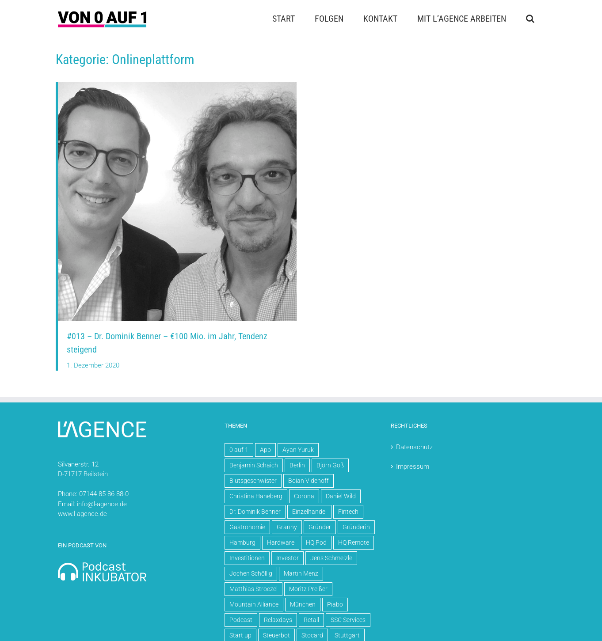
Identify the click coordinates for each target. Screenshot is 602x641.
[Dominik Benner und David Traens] (177, 85)
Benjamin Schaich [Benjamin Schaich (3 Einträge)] (253, 465)
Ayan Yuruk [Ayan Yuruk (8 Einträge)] (298, 449)
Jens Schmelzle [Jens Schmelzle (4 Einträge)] (331, 557)
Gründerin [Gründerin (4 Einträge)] (356, 527)
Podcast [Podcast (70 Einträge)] (240, 619)
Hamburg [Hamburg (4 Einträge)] (242, 542)
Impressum (412, 466)
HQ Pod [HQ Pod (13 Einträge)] (316, 542)
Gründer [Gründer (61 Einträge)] (320, 527)
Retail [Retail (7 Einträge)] (311, 619)
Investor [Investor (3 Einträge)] (287, 557)
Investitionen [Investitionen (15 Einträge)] (247, 557)
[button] (530, 18)
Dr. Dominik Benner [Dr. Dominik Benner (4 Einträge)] (255, 511)
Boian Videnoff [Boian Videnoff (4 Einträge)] (308, 480)
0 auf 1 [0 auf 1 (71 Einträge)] (238, 449)
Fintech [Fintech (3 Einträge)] (348, 511)
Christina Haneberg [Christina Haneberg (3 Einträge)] (255, 496)
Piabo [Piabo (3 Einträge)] (335, 604)
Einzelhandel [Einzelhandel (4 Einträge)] (309, 511)
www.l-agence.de (82, 514)
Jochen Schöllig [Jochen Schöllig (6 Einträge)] (250, 573)
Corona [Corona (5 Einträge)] (304, 496)
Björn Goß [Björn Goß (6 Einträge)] (330, 465)
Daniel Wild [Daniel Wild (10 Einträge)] (341, 496)
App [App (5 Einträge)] (265, 449)
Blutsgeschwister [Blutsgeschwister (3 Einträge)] (253, 480)
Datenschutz (414, 447)
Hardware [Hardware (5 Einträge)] (280, 542)
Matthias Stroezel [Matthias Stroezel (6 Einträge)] (253, 588)
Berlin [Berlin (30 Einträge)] (297, 465)
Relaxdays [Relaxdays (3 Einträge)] (278, 619)
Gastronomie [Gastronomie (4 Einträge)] (247, 527)
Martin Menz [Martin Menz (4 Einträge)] (301, 573)
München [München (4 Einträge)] (303, 604)
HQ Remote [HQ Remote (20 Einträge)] (353, 542)
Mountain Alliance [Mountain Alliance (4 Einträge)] (253, 604)
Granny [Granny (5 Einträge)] (287, 527)
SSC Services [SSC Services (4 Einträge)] (348, 619)
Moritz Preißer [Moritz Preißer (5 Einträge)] (308, 588)
